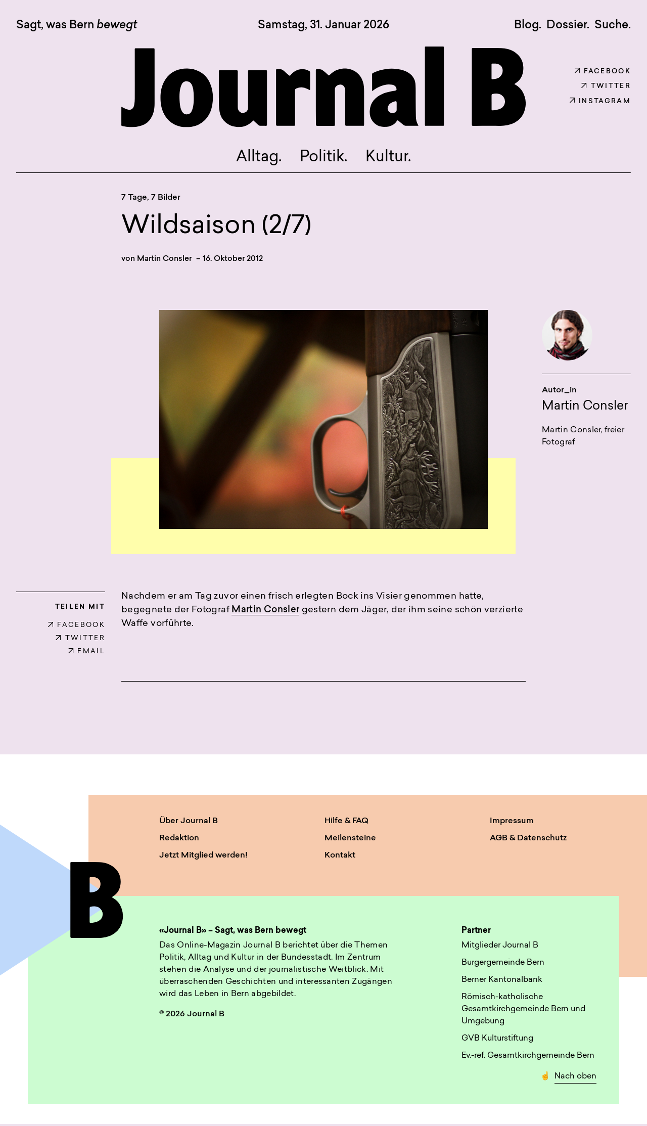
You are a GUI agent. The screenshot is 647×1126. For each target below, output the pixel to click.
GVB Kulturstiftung (497, 1041)
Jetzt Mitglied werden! (203, 857)
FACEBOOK (76, 627)
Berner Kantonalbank (501, 982)
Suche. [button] (612, 25)
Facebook (603, 71)
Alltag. (256, 159)
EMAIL (86, 653)
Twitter (606, 86)
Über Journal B (188, 823)
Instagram (600, 101)
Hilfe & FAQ (346, 823)
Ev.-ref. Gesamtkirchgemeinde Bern (527, 1058)
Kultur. (391, 159)
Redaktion (179, 840)
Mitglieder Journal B (499, 947)
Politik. (324, 159)
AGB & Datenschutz (528, 840)
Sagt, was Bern (76, 25)
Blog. (527, 25)
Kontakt (340, 857)
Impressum (512, 823)
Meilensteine (350, 840)
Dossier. (567, 25)
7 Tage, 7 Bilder (150, 199)
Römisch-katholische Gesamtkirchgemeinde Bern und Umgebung (523, 1011)
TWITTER (80, 640)
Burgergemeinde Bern (502, 965)
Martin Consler (164, 260)
